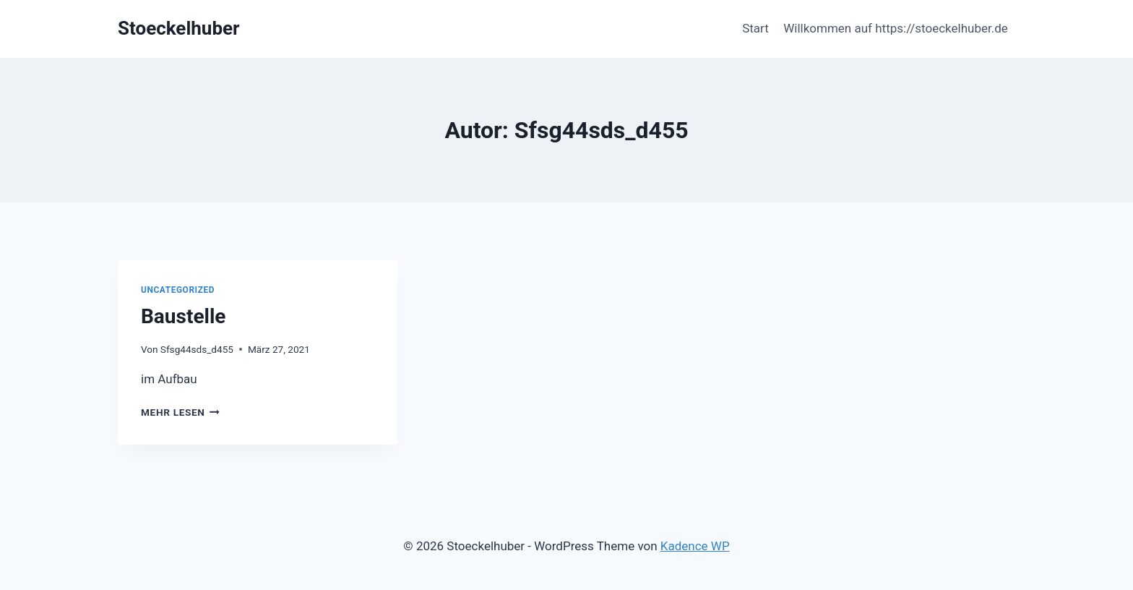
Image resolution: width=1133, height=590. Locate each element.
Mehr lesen (180, 412)
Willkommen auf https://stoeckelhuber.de (895, 28)
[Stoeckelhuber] (179, 28)
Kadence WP (695, 546)
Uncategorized (178, 290)
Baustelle (183, 316)
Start (755, 28)
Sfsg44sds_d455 (196, 349)
